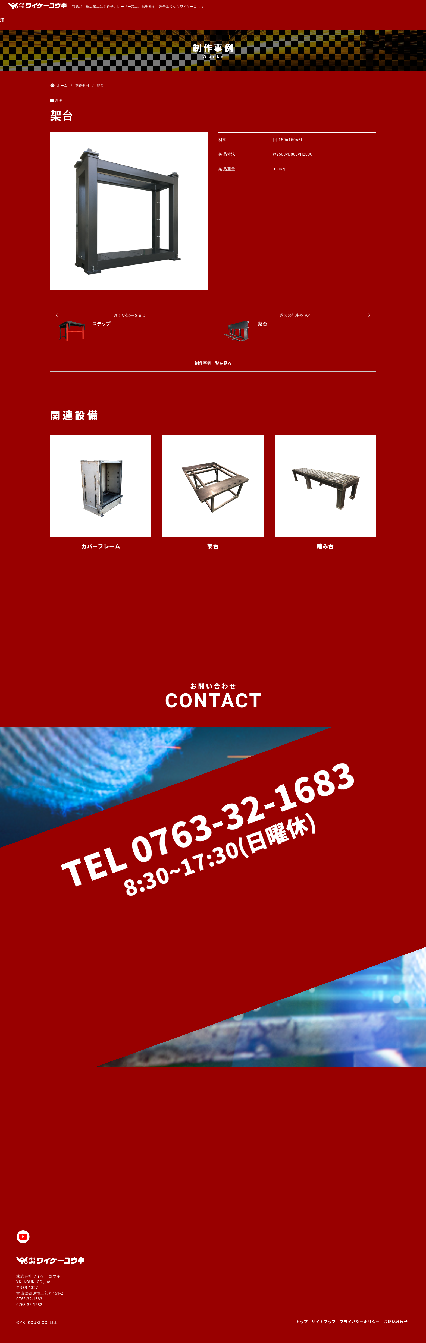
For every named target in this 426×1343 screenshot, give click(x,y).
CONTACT (403, 20)
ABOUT (205, 20)
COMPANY (338, 20)
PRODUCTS (302, 20)
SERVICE (234, 20)
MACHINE (266, 20)
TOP (182, 20)
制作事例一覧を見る (213, 363)
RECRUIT (371, 20)
